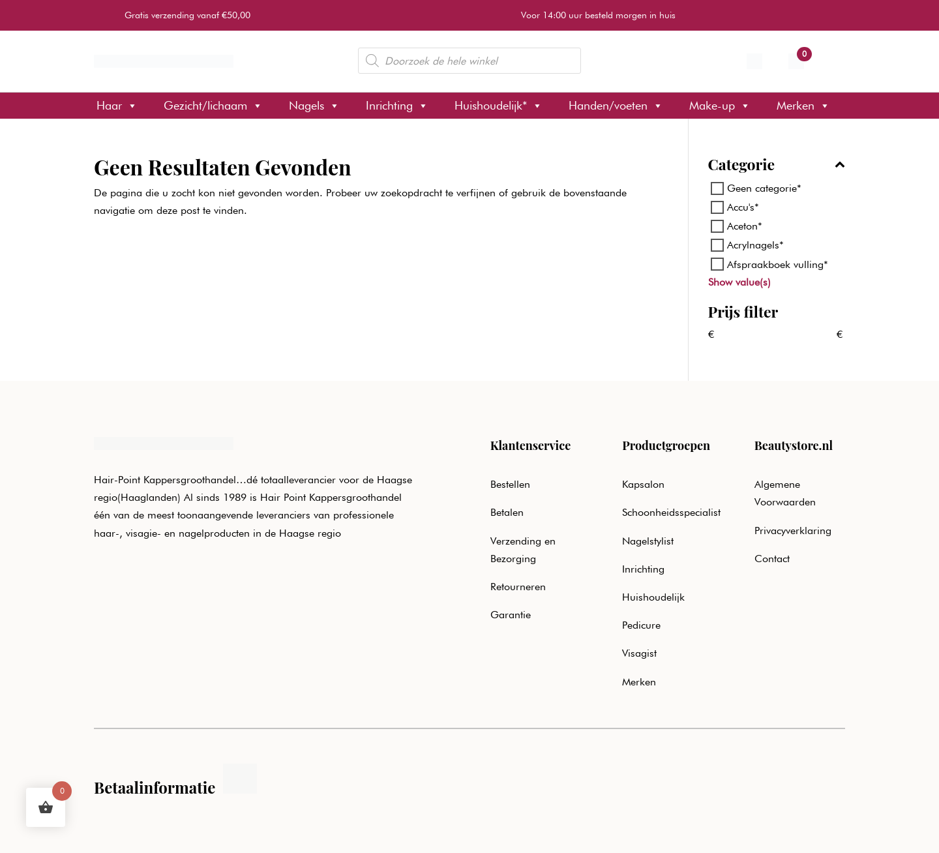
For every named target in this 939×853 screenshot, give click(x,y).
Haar (117, 105)
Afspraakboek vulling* (777, 264)
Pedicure (641, 625)
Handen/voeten (616, 105)
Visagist (639, 653)
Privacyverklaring (792, 530)
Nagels (314, 105)
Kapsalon (643, 484)
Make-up (720, 105)
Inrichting (397, 105)
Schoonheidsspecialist (671, 512)
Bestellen (510, 484)
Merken (803, 105)
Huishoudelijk (653, 597)
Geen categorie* (764, 188)
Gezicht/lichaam (213, 105)
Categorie (776, 165)
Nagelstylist (648, 541)
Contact (772, 558)
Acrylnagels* (755, 245)
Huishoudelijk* (499, 105)
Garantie (510, 614)
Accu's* (743, 207)
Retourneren (518, 586)
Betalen (507, 512)
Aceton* (744, 226)
